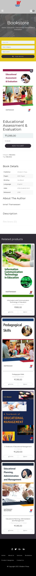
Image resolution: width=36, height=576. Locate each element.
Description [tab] (10, 213)
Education (10, 27)
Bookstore (28, 555)
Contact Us (20, 560)
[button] (31, 71)
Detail (11, 312)
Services (19, 555)
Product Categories (7, 560)
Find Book (18, 56)
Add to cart (18, 146)
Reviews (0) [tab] (10, 221)
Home (4, 27)
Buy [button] (26, 312)
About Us (11, 555)
